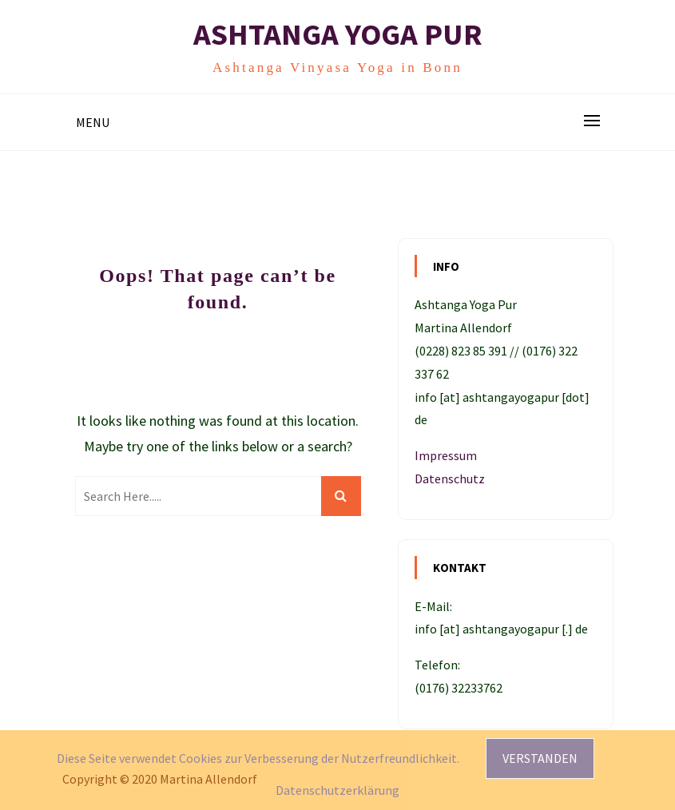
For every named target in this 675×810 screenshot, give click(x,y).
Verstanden (540, 758)
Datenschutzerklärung (337, 790)
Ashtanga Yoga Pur (337, 34)
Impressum (446, 455)
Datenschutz (450, 478)
